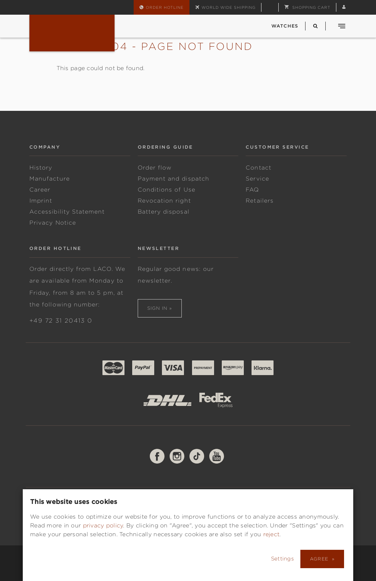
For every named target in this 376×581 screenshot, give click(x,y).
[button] (307, 7)
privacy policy (103, 525)
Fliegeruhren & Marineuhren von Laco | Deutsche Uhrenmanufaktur (72, 33)
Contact (258, 167)
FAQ (252, 189)
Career (39, 189)
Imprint (40, 200)
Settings (283, 559)
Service (257, 178)
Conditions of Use (166, 189)
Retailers (260, 200)
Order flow (155, 167)
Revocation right (164, 200)
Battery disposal (163, 211)
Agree (320, 559)
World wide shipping (229, 7)
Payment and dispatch (173, 178)
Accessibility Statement (67, 211)
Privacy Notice (52, 222)
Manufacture (49, 178)
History (40, 167)
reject (271, 534)
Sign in (157, 308)
